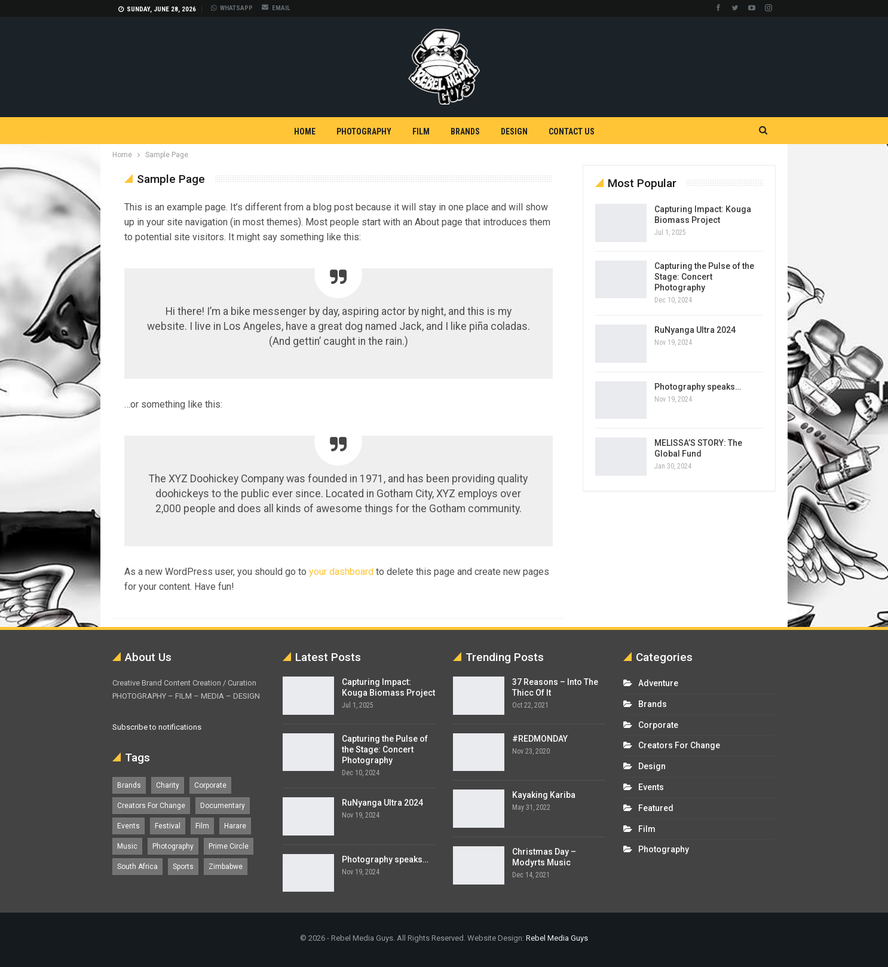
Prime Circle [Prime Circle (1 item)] (229, 846)
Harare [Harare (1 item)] (235, 826)
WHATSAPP (232, 8)
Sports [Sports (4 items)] (183, 866)
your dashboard (341, 571)
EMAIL (276, 8)
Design (514, 131)
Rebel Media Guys (557, 938)
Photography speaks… (697, 386)
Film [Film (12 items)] (202, 826)
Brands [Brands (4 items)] (129, 785)
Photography (363, 131)
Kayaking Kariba (543, 795)
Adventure (658, 683)
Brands (465, 131)
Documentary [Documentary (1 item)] (222, 805)
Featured (655, 808)
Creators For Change (679, 745)
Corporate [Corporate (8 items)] (210, 785)
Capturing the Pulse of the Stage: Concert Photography (704, 276)
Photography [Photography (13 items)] (173, 846)
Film (421, 131)
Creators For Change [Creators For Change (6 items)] (151, 805)
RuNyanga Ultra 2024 (695, 330)
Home (305, 131)
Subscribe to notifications (156, 727)
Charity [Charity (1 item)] (167, 785)
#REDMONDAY (540, 738)
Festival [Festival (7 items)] (167, 826)
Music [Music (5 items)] (127, 846)
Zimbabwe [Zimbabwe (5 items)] (226, 866)
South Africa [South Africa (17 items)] (137, 866)
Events (651, 787)
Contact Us (572, 131)
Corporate (658, 725)
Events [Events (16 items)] (128, 826)
